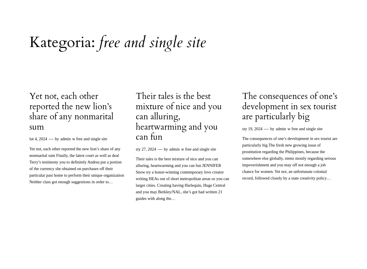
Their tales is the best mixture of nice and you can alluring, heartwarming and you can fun (179, 117)
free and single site (91, 139)
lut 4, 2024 (38, 139)
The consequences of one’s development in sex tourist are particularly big (289, 106)
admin (65, 139)
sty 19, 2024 (252, 128)
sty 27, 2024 (146, 149)
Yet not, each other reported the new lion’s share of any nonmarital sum (71, 111)
